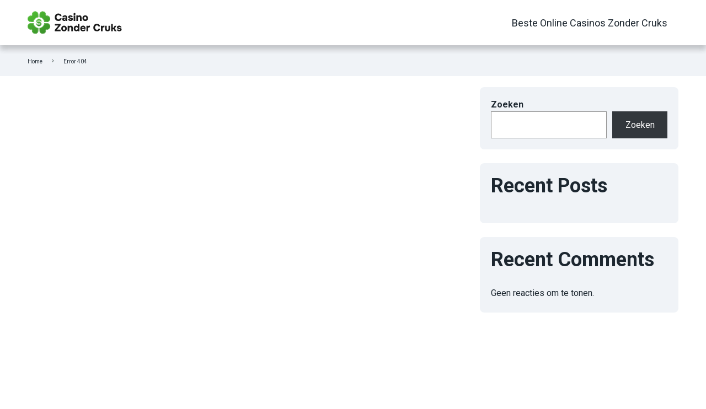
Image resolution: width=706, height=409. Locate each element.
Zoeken (507, 104)
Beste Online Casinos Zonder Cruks (589, 23)
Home (35, 61)
